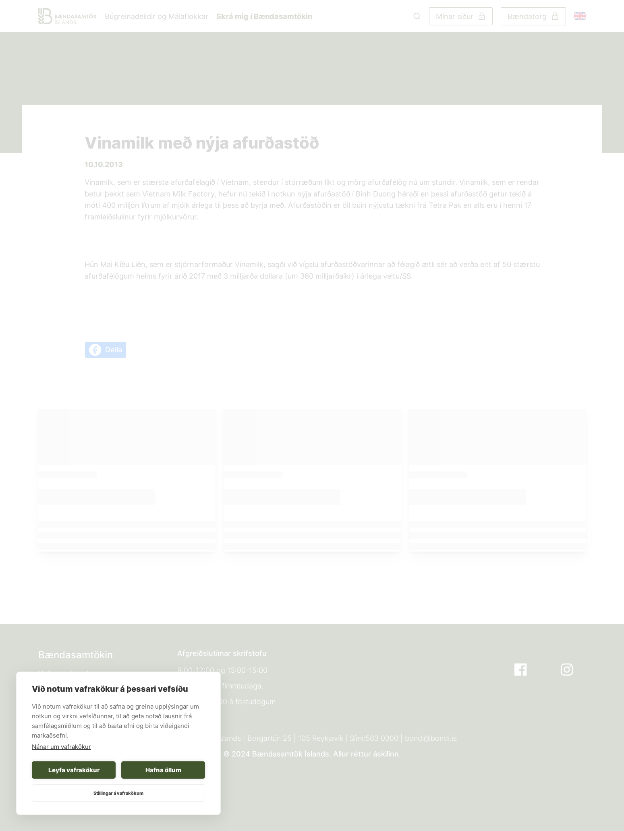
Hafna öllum (163, 770)
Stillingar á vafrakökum (118, 793)
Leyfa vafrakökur (74, 770)
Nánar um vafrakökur (61, 746)
